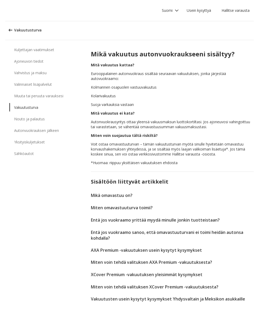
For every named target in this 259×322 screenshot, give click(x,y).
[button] (170, 10)
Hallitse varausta (236, 10)
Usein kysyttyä (199, 10)
